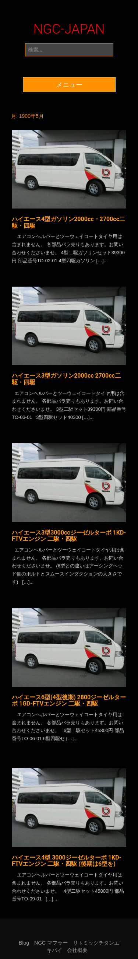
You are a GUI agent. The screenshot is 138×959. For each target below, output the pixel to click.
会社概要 (77, 950)
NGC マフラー (51, 943)
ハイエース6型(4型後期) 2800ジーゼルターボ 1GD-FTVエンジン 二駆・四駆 (69, 700)
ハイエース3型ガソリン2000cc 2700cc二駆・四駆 (66, 379)
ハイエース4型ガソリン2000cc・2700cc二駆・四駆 (68, 222)
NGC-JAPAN (69, 29)
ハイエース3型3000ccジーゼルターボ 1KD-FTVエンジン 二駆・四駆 (69, 536)
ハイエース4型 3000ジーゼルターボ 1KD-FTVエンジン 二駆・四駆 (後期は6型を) (66, 861)
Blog (24, 943)
